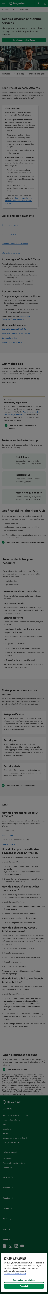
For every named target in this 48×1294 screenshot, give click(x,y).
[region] (24, 1272)
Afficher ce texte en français (15, 1274)
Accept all (24, 1286)
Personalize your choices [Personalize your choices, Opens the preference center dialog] (24, 1280)
